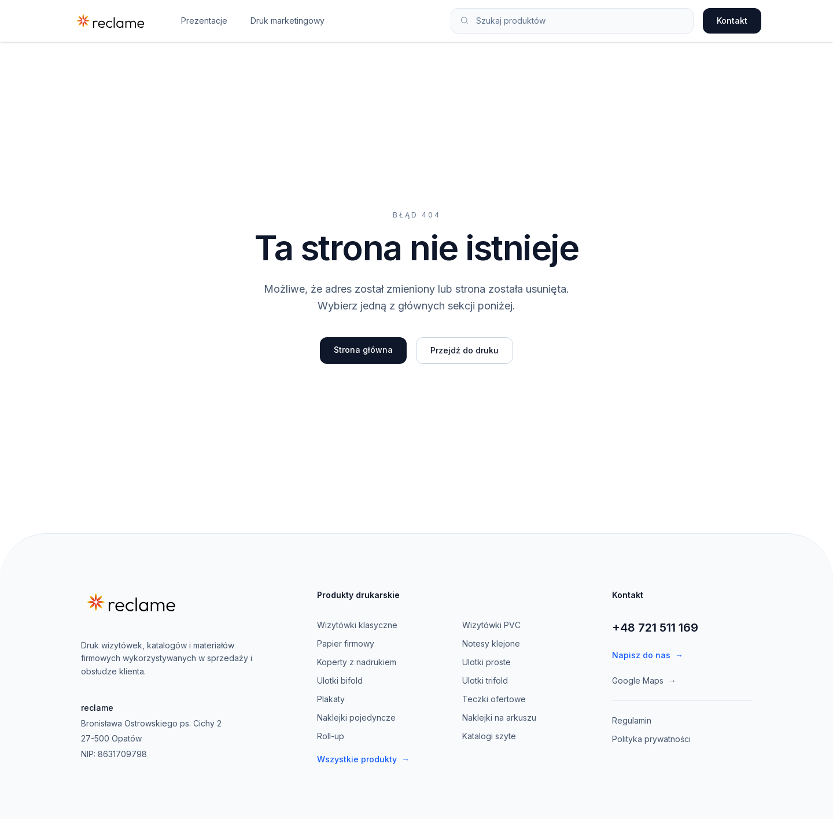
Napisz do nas (647, 655)
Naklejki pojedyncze (356, 717)
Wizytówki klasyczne (357, 625)
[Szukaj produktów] (580, 21)
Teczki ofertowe (494, 699)
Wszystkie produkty (363, 759)
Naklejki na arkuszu (499, 717)
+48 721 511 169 (655, 627)
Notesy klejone (491, 643)
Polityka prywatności (651, 739)
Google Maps (644, 681)
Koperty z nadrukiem (356, 662)
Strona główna (363, 350)
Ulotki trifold (485, 680)
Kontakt (732, 20)
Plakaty (331, 699)
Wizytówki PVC (491, 625)
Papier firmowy (345, 643)
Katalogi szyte (489, 736)
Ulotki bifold (340, 680)
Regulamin (631, 720)
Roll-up (330, 736)
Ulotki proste (486, 662)
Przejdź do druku (464, 350)
